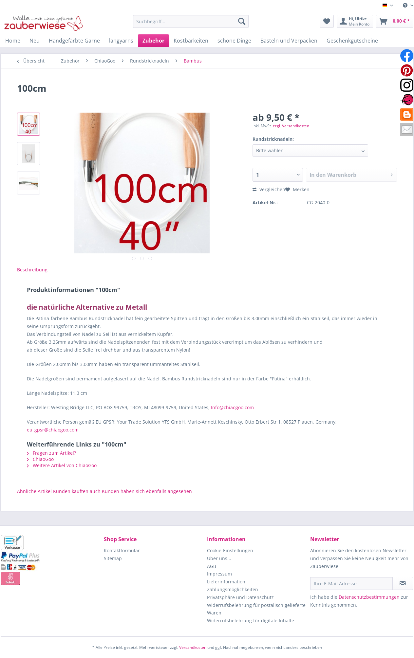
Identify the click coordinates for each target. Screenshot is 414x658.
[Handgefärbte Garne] (74, 40)
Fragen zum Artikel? (51, 453)
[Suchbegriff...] (191, 21)
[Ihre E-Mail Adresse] (351, 583)
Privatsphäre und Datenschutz (240, 597)
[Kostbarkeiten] (191, 40)
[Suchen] (242, 21)
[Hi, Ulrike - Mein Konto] (355, 21)
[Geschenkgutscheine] (352, 40)
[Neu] (34, 40)
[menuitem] (405, 5)
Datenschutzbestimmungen (369, 597)
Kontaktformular (122, 550)
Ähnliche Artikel (34, 491)
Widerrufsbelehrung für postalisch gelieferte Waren (256, 609)
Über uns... (219, 558)
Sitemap (113, 558)
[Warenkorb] (394, 21)
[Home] (13, 40)
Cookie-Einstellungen (230, 550)
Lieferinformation (226, 581)
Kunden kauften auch (77, 491)
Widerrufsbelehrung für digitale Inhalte (250, 620)
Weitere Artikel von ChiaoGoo (62, 465)
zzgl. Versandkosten (291, 126)
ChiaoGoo (40, 459)
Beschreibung (32, 269)
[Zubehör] (153, 40)
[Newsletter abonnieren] (402, 583)
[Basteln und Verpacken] (289, 40)
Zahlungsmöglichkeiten (232, 589)
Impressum (219, 574)
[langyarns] (121, 40)
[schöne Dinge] (234, 40)
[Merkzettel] (327, 21)
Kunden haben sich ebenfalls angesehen (147, 491)
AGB (211, 566)
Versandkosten (192, 647)
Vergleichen (269, 189)
